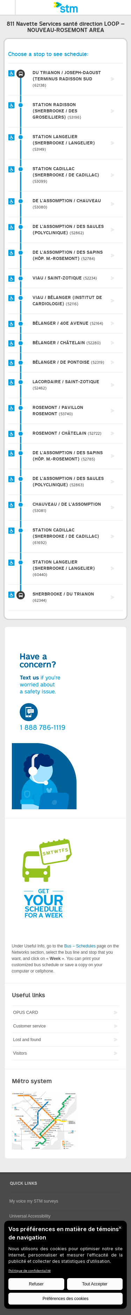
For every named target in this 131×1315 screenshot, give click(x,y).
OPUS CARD (25, 1012)
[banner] (65, 7)
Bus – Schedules (80, 946)
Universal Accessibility (30, 1216)
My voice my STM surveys (33, 1201)
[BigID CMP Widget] (65, 1266)
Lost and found (27, 1039)
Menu (7, 7)
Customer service (29, 1026)
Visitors (20, 1053)
